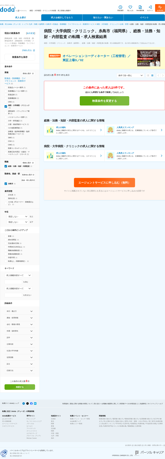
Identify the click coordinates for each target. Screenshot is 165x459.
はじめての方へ (7, 419)
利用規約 (65, 403)
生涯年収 (126, 423)
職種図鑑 (131, 426)
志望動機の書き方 (146, 419)
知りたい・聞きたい (103, 17)
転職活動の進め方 (105, 419)
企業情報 (138, 426)
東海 (52, 426)
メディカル (30, 423)
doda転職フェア (75, 421)
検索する (20, 387)
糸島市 (48, 24)
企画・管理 (124, 24)
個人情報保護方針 (16, 456)
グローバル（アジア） (34, 435)
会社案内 (128, 445)
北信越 (53, 428)
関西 (52, 431)
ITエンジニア (31, 419)
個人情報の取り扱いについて (20, 453)
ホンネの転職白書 (120, 426)
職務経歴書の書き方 (131, 419)
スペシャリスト (32, 431)
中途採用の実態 (151, 423)
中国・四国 (55, 433)
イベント (144, 17)
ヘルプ (160, 403)
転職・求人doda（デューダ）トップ (13, 24)
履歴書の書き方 (118, 419)
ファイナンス (31, 428)
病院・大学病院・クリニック (107, 24)
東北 (52, 421)
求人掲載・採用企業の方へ (154, 445)
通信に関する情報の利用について (81, 403)
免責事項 (143, 403)
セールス (30, 426)
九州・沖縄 (33, 24)
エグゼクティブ (32, 433)
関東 (52, 423)
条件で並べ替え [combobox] (125, 75)
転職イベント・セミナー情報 (80, 419)
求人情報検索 (6, 421)
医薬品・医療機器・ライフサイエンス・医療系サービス (73, 24)
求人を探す (20, 17)
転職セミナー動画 (76, 423)
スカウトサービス (8, 426)
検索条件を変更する (104, 100)
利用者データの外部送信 (128, 403)
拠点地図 (138, 445)
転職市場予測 (108, 426)
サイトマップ (152, 403)
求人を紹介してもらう (62, 17)
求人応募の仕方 (109, 421)
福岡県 (41, 24)
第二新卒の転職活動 (156, 421)
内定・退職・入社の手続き (138, 421)
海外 (52, 438)
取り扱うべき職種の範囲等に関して (106, 403)
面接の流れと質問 (122, 421)
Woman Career (32, 438)
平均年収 (119, 423)
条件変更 (31, 33)
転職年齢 (141, 423)
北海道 (53, 419)
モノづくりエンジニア (34, 421)
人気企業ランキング (107, 423)
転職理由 (134, 423)
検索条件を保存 (20, 57)
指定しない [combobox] (13, 216)
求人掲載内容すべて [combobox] (15, 275)
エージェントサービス (9, 423)
